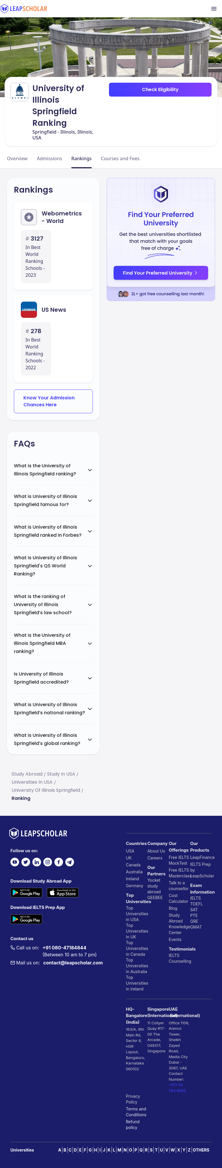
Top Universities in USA (136, 913)
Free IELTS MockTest (179, 860)
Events (175, 939)
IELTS (174, 955)
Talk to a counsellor (179, 885)
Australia (134, 871)
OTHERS (201, 1149)
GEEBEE (155, 897)
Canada (133, 864)
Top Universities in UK (136, 931)
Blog (173, 908)
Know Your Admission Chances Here (49, 401)
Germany (134, 885)
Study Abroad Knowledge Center (179, 924)
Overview (17, 158)
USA (130, 850)
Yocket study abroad (154, 886)
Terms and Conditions (136, 1111)
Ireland (132, 878)
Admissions (49, 158)
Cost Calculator (178, 898)
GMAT (196, 927)
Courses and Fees (120, 158)
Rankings (81, 158)
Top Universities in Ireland (136, 983)
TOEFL (196, 903)
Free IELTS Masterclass (179, 873)
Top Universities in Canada (136, 948)
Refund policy (133, 1124)
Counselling (179, 961)
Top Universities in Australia (136, 965)
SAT (194, 909)
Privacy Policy (133, 1099)
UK (129, 857)
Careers (154, 857)
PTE (194, 915)
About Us (156, 850)
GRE (194, 921)
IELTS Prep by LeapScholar (201, 870)
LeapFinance (201, 857)
